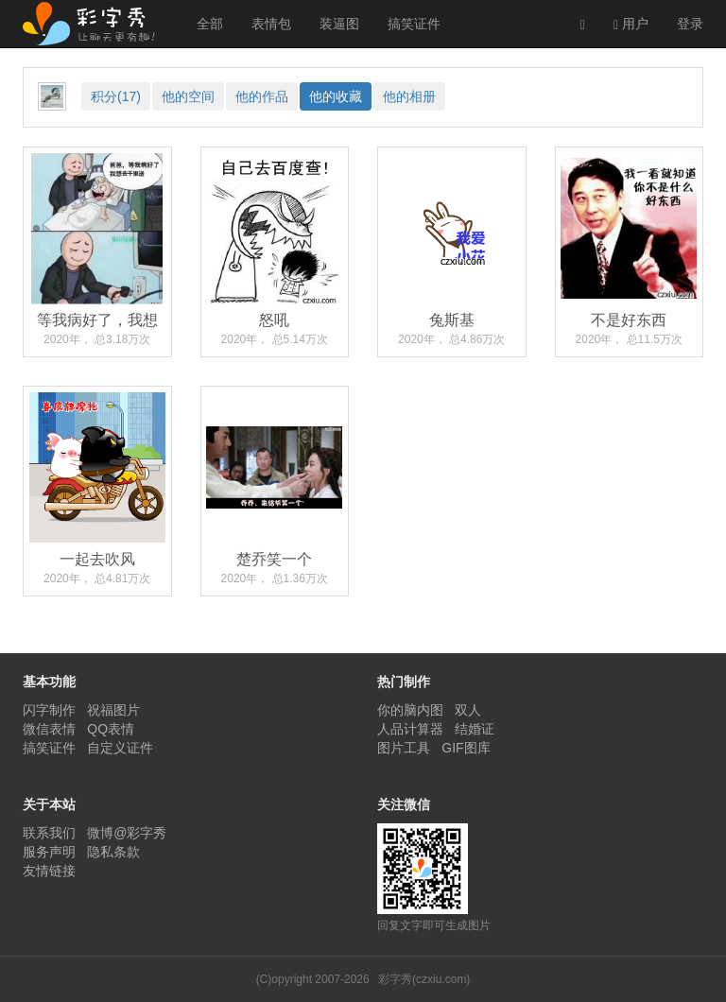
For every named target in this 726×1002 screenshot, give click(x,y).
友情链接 (49, 870)
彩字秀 (95, 23)
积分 (116, 96)
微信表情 (49, 728)
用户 (631, 24)
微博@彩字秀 (126, 832)
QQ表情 (110, 728)
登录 (690, 23)
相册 (409, 96)
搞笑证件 (414, 23)
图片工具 (403, 747)
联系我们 (49, 832)
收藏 (335, 96)
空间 (188, 96)
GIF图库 (465, 747)
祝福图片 (113, 709)
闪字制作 (49, 709)
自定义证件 (120, 747)
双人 (468, 709)
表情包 (271, 23)
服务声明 (49, 851)
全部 (210, 23)
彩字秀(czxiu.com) (424, 979)
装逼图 (339, 23)
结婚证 (474, 728)
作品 (261, 96)
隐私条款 (113, 851)
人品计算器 (410, 728)
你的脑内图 (410, 709)
